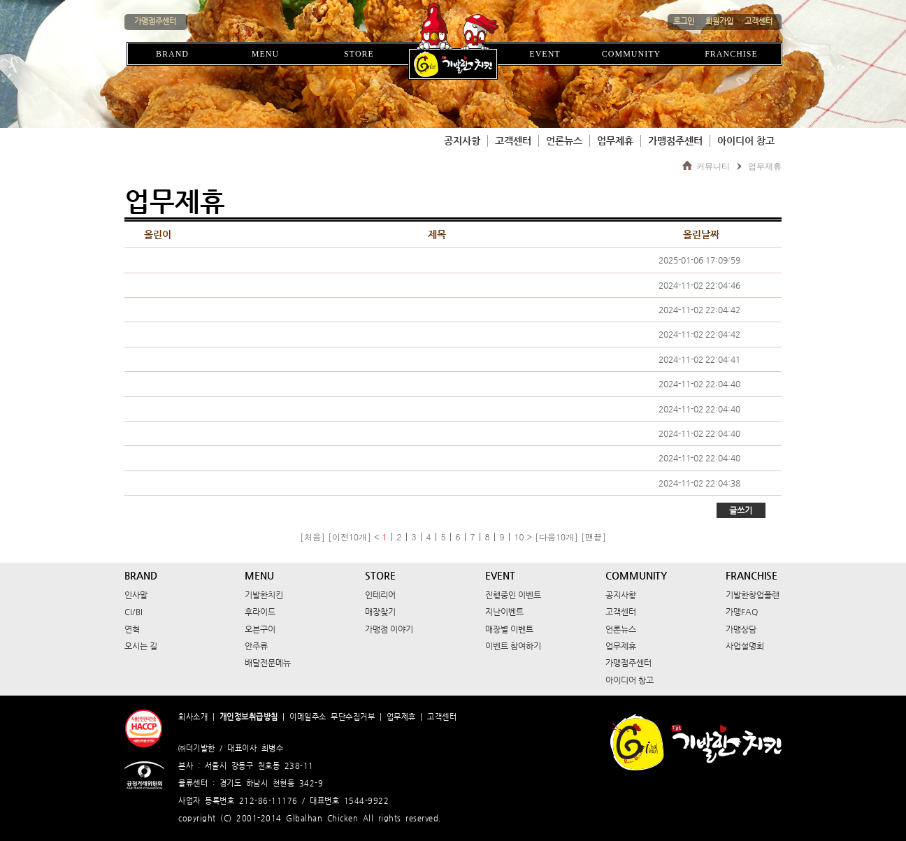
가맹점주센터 (675, 140)
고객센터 (513, 140)
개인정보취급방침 (249, 716)
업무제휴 (615, 140)
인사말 (136, 595)
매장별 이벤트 (509, 629)
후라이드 (260, 612)
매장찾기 (380, 612)
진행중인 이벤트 (513, 595)
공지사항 (462, 140)
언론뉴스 (564, 140)
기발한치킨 (264, 595)
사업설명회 (745, 646)
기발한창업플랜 (752, 595)
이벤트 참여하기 (513, 646)
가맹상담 (741, 629)
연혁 (132, 629)
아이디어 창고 (746, 140)
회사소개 (193, 716)
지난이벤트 (504, 612)
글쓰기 (740, 510)
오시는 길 (140, 646)
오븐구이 (260, 629)
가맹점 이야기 (389, 629)
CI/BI (133, 612)
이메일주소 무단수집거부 (332, 716)
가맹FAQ (742, 612)
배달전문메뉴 (268, 663)
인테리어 (380, 595)
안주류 (256, 646)
